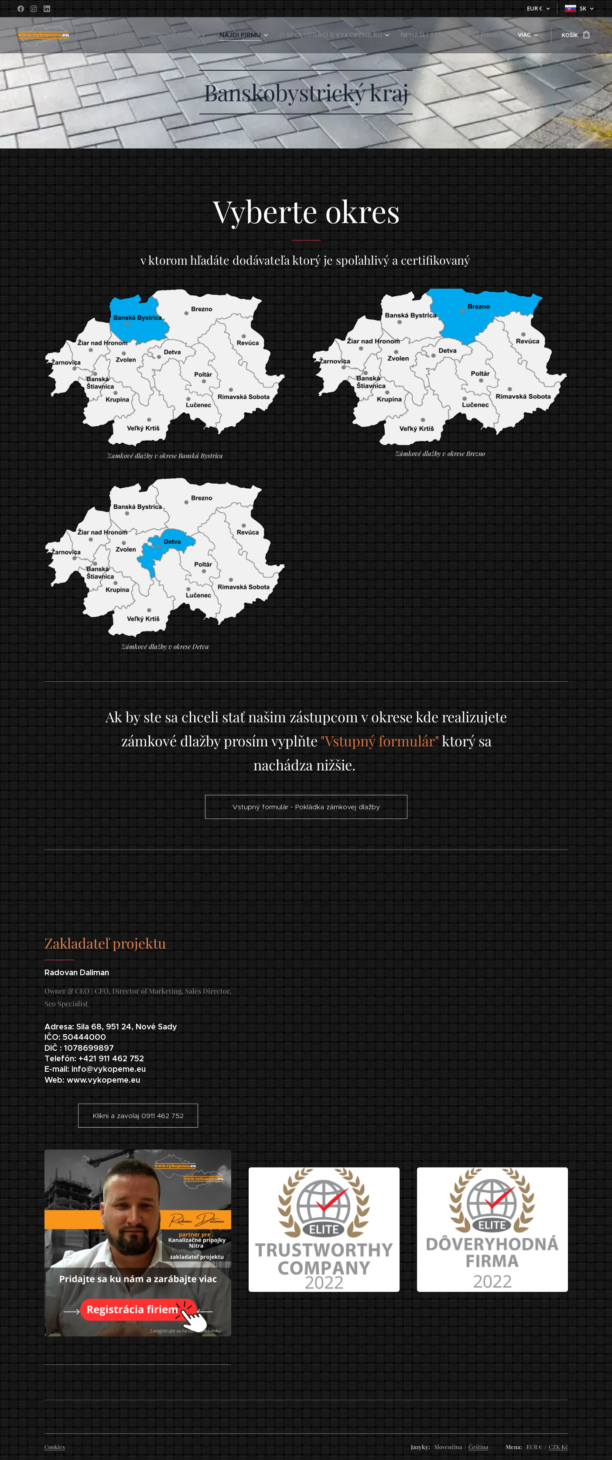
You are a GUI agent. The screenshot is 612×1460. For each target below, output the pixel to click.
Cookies (54, 1446)
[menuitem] (128, 35)
